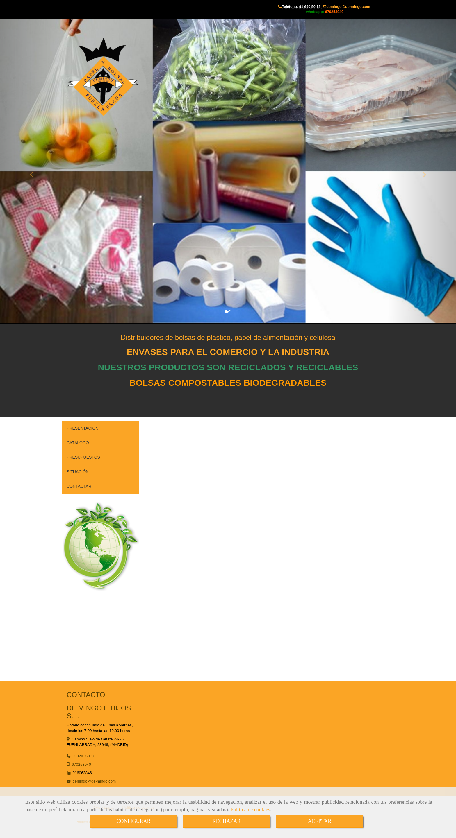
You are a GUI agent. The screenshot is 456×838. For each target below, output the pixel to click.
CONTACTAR (79, 486)
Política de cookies (250, 809)
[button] (34, 171)
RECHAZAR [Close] (226, 821)
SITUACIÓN (78, 471)
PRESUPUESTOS (83, 457)
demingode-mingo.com (348, 7)
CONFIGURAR (133, 821)
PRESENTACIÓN (82, 428)
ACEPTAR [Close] (320, 821)
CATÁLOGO (78, 442)
